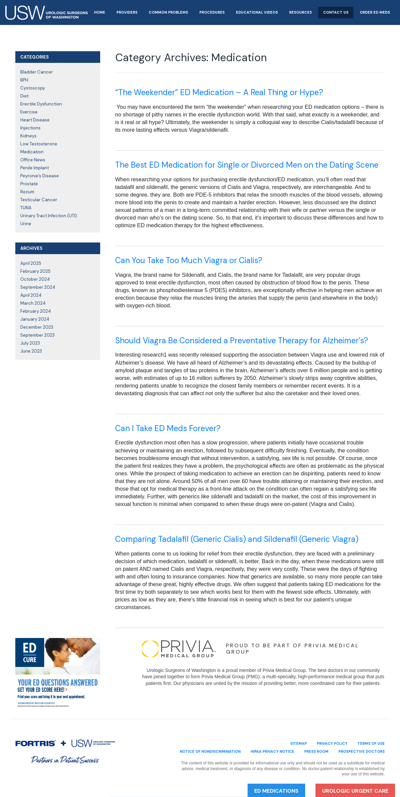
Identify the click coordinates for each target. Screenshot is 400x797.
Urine (25, 224)
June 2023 (31, 351)
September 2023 (37, 335)
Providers (126, 12)
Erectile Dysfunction (41, 104)
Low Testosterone (38, 144)
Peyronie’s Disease (39, 176)
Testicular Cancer (38, 200)
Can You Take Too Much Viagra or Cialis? (188, 260)
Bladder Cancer (36, 72)
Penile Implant (34, 168)
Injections (30, 128)
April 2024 (31, 295)
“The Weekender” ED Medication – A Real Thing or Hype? (219, 92)
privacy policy (332, 743)
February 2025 (35, 271)
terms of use (371, 743)
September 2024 (37, 287)
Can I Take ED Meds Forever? (168, 428)
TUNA (26, 208)
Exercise (29, 112)
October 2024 (35, 279)
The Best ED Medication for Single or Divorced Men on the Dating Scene (246, 165)
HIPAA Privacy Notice (272, 751)
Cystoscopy (32, 88)
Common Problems (168, 12)
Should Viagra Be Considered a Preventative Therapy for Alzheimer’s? (241, 340)
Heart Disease (35, 120)
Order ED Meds (375, 12)
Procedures (212, 12)
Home (99, 12)
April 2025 (30, 263)
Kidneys (28, 136)
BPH (24, 80)
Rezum (27, 192)
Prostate (29, 184)
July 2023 (30, 343)
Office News (32, 160)
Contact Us (335, 12)
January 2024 (34, 319)
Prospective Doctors (361, 751)
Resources (300, 12)
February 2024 (35, 311)
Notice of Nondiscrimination (210, 751)
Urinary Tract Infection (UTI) (48, 216)
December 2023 (36, 327)
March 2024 (33, 303)
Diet (24, 96)
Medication (32, 152)
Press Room (316, 751)
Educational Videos (257, 12)
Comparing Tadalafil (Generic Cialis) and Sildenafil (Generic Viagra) (236, 539)
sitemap (298, 743)
